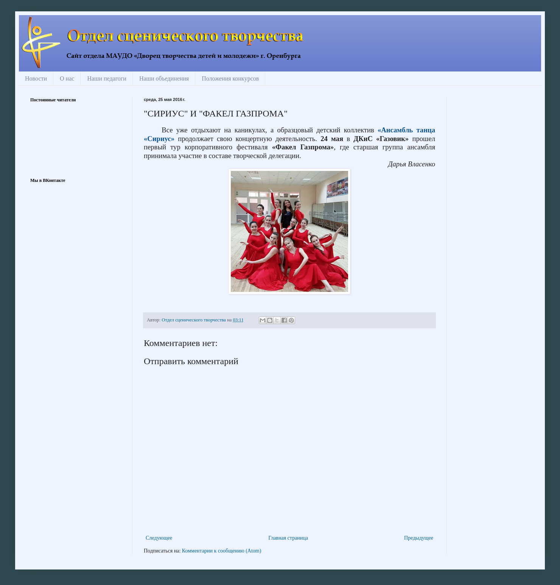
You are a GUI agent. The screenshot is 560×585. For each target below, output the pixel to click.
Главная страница (288, 538)
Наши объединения (164, 78)
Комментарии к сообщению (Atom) (221, 551)
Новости (36, 78)
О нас (67, 78)
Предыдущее (418, 538)
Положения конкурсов (230, 78)
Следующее (159, 538)
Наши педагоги (106, 78)
